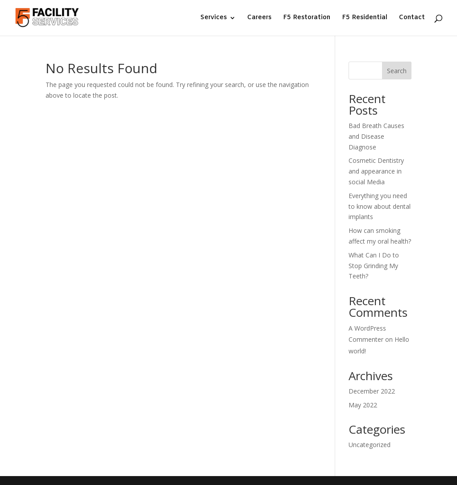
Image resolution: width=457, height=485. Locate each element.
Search (397, 70)
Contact (412, 18)
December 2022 (372, 391)
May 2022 (363, 405)
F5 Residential (364, 18)
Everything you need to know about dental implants (380, 206)
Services (213, 18)
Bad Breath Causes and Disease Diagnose (376, 136)
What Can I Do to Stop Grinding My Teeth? (374, 266)
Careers (259, 18)
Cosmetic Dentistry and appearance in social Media (376, 171)
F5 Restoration (306, 18)
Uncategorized (370, 444)
